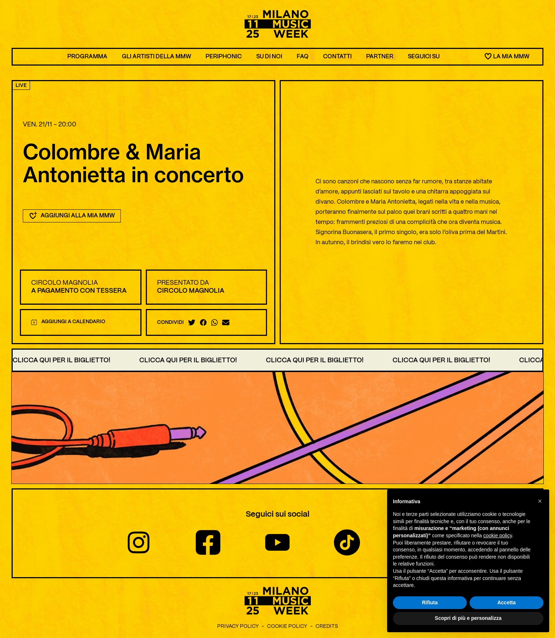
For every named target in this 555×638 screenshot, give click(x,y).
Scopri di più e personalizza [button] (468, 618)
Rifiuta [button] (430, 602)
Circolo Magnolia (64, 283)
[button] (540, 501)
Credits (326, 626)
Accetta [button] (506, 602)
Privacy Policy (238, 626)
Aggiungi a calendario (68, 322)
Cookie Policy (287, 626)
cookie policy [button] (497, 535)
